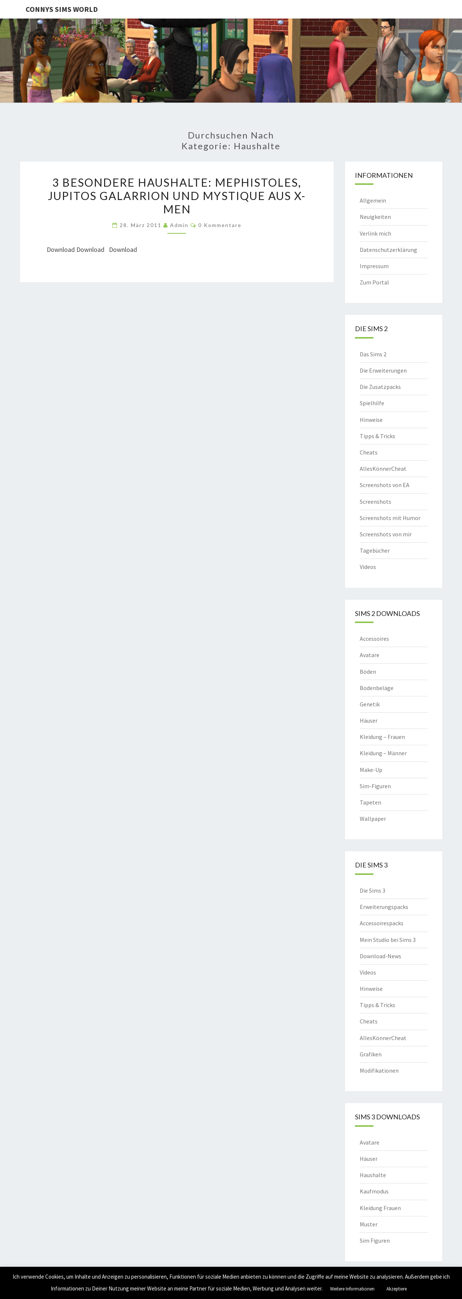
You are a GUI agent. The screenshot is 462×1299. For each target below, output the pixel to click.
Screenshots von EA (384, 485)
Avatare (369, 655)
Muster (369, 1224)
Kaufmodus (374, 1191)
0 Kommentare (220, 225)
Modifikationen (379, 1070)
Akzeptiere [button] (396, 1289)
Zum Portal (374, 282)
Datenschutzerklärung (388, 249)
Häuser (369, 720)
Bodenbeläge (376, 688)
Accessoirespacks (381, 923)
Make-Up (371, 769)
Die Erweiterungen (383, 370)
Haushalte (373, 1175)
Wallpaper (373, 818)
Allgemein (373, 200)
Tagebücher (375, 550)
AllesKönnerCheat (383, 468)
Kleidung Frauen (380, 1208)
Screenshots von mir (386, 534)
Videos (368, 566)
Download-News (380, 956)
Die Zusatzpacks (380, 386)
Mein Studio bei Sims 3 (388, 939)
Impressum (374, 266)
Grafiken (371, 1054)
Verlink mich (375, 233)
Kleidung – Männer (383, 753)
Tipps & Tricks (377, 436)
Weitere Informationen (352, 1289)
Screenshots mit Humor (390, 518)
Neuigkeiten (375, 216)
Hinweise (371, 419)
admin (179, 225)
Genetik (370, 704)
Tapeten (370, 802)
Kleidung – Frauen (382, 736)
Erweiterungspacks (384, 906)
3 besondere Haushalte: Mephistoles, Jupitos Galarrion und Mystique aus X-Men (177, 196)
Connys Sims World (62, 9)
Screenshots (375, 501)
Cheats (369, 452)
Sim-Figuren (375, 786)
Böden (368, 671)
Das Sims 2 (373, 354)
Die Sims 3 (372, 890)
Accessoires (374, 638)
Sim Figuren (375, 1240)
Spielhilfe (372, 403)
